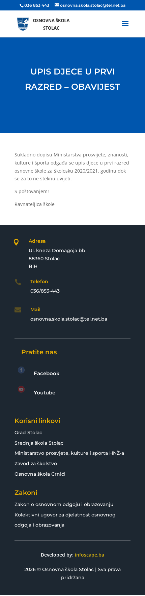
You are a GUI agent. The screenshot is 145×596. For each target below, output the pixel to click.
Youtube (44, 392)
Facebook (47, 373)
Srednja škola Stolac (38, 443)
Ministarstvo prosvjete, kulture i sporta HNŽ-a (69, 453)
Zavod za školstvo (35, 463)
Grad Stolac (28, 432)
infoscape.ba (89, 555)
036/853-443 (45, 291)
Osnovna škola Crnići (39, 474)
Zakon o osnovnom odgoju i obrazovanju (63, 504)
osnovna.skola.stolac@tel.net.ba (68, 319)
